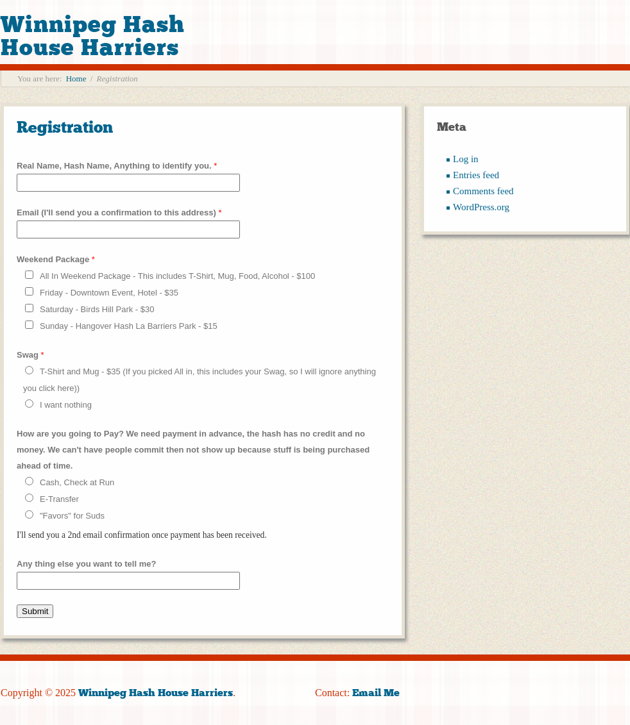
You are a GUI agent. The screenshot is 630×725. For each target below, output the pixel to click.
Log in (466, 159)
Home (76, 78)
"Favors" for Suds (72, 516)
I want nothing (66, 405)
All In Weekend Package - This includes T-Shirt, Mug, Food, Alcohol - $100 (177, 276)
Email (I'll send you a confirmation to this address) (119, 212)
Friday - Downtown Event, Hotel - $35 (109, 292)
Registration (65, 127)
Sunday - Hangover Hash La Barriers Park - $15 (128, 326)
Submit (35, 611)
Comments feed (483, 191)
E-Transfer (59, 499)
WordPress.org (481, 207)
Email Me (376, 693)
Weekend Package (56, 259)
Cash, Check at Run (77, 482)
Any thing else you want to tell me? (86, 564)
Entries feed (476, 175)
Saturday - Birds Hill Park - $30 (97, 309)
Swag (30, 355)
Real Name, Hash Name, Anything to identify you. (117, 166)
